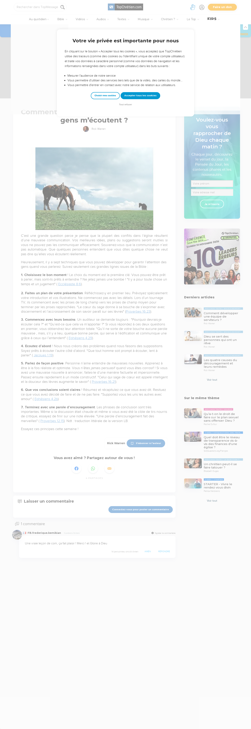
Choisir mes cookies (105, 95)
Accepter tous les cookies (140, 95)
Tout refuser (125, 104)
